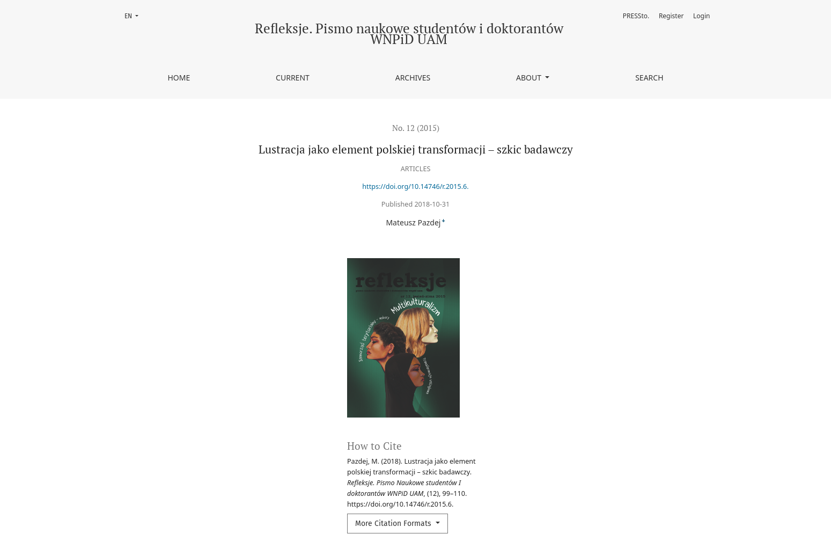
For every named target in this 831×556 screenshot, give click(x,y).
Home (178, 77)
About (529, 77)
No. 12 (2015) (415, 127)
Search (649, 77)
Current (293, 77)
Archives (413, 77)
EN (134, 15)
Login (701, 15)
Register (671, 15)
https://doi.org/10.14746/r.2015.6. (415, 186)
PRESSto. (636, 15)
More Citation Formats (394, 523)
